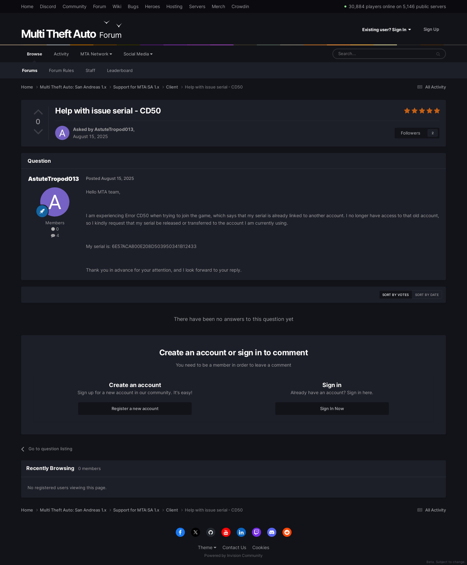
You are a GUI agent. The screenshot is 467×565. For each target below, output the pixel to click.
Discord (48, 6)
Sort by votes (395, 295)
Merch (218, 6)
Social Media (138, 53)
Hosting (174, 6)
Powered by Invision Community (233, 555)
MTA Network (96, 53)
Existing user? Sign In (386, 29)
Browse (34, 56)
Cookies (260, 547)
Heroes (152, 6)
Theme (207, 547)
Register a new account (135, 408)
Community (75, 6)
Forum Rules (61, 70)
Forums (29, 70)
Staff (90, 70)
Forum (99, 6)
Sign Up (431, 29)
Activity (61, 53)
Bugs (133, 6)
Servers (197, 6)
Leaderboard (120, 70)
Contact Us (234, 547)
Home (27, 6)
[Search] (366, 53)
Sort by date (427, 295)
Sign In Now (332, 408)
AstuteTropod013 (113, 129)
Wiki (117, 6)
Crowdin (240, 6)
